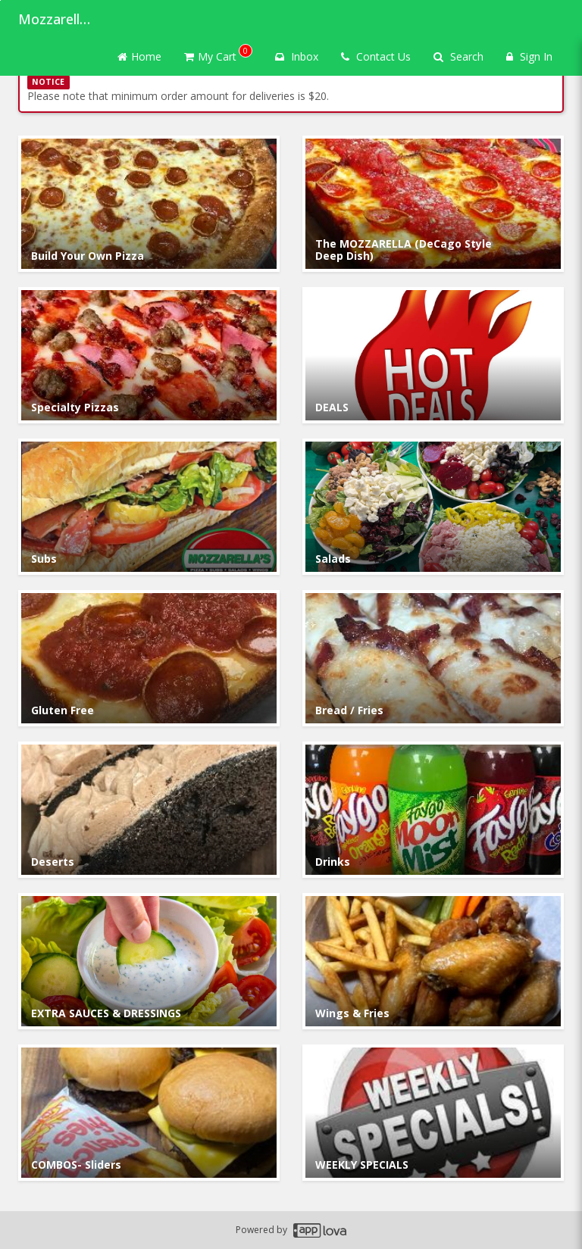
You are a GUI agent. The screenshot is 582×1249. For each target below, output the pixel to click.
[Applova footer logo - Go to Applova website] (319, 1230)
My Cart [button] (218, 54)
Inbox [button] (296, 56)
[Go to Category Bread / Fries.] (433, 658)
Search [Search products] (458, 56)
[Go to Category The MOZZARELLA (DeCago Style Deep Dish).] (433, 204)
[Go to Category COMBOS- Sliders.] (149, 1112)
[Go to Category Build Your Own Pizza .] (149, 204)
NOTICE (48, 82)
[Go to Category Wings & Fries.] (433, 961)
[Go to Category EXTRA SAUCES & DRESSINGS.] (149, 961)
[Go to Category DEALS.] (433, 355)
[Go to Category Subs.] (149, 507)
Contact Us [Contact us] (376, 56)
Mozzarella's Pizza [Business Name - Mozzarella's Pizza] (56, 19)
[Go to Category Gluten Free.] (149, 658)
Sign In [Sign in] (529, 56)
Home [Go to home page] (139, 56)
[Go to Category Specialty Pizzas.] (149, 355)
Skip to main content (0, 0)
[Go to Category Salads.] (433, 507)
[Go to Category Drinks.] (433, 810)
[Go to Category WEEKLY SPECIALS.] (433, 1112)
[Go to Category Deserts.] (149, 810)
